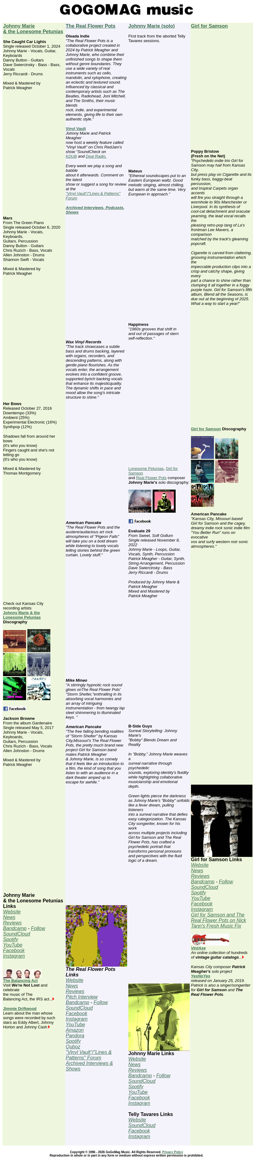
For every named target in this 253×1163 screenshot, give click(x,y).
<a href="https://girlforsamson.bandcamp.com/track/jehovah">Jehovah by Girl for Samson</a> (221, 91)
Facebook (14, 950)
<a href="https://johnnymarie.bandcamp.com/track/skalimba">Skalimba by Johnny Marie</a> (159, 403)
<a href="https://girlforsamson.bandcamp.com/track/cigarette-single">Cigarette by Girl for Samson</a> (221, 369)
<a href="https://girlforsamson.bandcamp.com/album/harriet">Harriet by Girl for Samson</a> (221, 727)
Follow (38, 928)
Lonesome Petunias (146, 468)
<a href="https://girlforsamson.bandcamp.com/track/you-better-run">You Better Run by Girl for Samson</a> (221, 611)
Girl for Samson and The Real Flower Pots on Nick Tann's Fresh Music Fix (218, 920)
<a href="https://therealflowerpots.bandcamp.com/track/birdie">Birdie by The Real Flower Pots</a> (96, 277)
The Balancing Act (22, 979)
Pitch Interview (82, 996)
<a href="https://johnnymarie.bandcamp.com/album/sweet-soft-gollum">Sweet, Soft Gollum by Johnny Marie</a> (159, 259)
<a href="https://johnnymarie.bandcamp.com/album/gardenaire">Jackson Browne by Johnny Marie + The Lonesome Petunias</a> (33, 830)
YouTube (12, 945)
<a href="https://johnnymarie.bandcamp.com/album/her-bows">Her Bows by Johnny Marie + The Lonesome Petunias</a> (33, 538)
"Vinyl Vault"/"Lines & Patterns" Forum (89, 1055)
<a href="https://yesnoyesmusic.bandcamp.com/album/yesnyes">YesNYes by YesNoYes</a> (221, 1059)
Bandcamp (15, 928)
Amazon (75, 1030)
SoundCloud (16, 933)
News (9, 917)
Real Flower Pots (151, 477)
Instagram (14, 956)
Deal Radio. (96, 156)
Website (12, 911)
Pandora (75, 1035)
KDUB (71, 156)
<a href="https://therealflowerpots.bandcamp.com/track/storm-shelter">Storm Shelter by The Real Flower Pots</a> (96, 847)
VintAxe (210, 946)
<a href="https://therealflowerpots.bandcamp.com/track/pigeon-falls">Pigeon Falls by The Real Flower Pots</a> (96, 620)
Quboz (73, 1046)
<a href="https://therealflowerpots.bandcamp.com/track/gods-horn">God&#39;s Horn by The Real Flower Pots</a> (96, 462)
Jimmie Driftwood (20, 1008)
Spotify (10, 939)
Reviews (12, 922)
